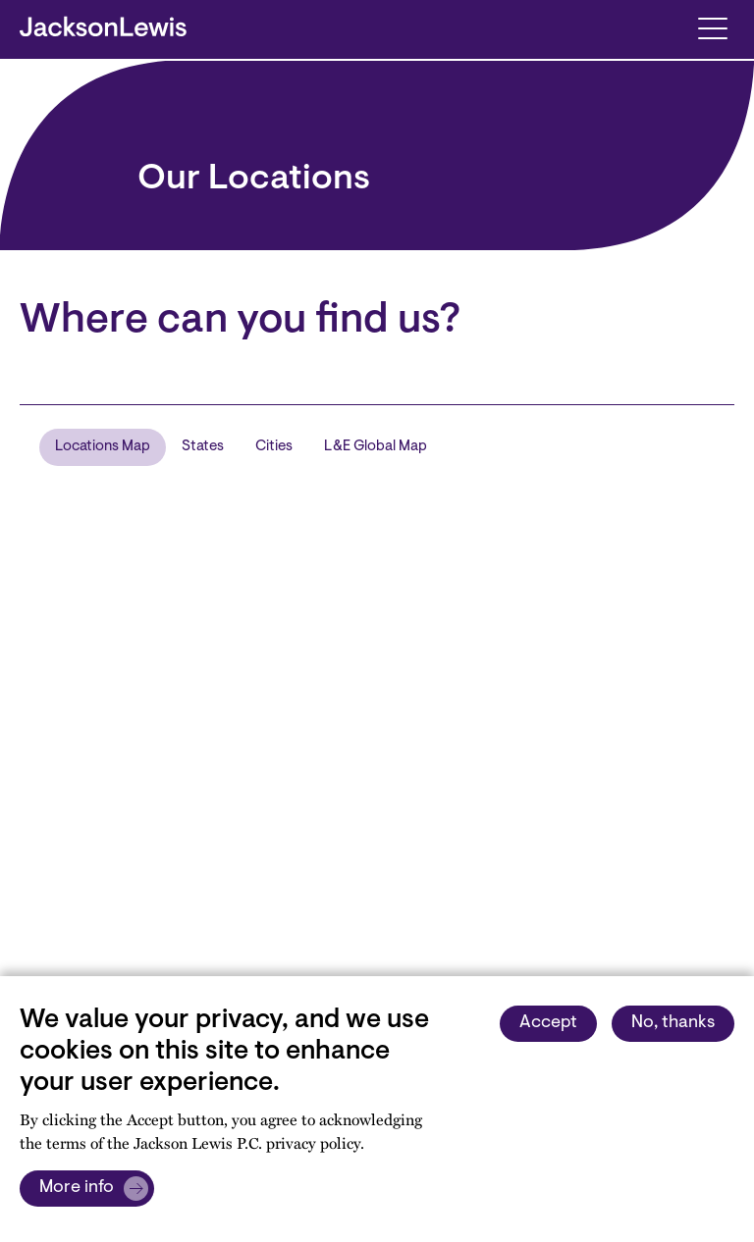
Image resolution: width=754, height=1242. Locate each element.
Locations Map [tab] (102, 447)
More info (76, 1188)
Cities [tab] (274, 447)
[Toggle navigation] (712, 27)
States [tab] (203, 447)
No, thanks (673, 1023)
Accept (548, 1023)
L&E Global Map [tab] (375, 447)
